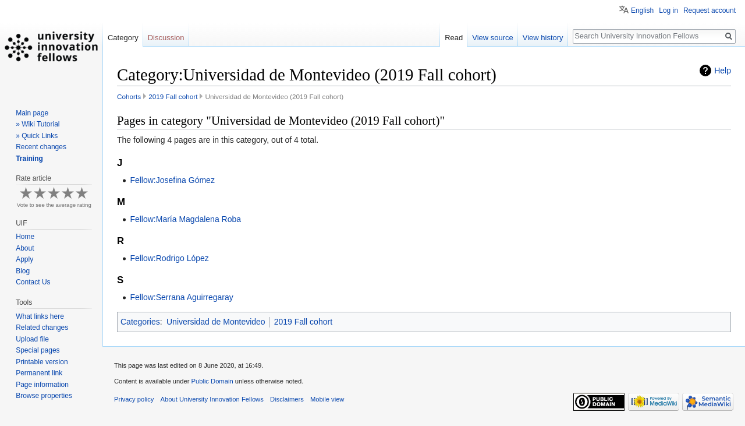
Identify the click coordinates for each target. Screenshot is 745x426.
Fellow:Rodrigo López (169, 258)
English (642, 10)
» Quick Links (37, 136)
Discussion (166, 37)
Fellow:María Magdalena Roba (185, 219)
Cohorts (129, 96)
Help (722, 70)
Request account (709, 10)
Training (29, 158)
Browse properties (44, 396)
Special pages (37, 350)
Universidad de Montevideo (215, 321)
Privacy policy (134, 399)
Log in (668, 10)
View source (492, 37)
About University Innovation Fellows (212, 399)
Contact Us (33, 282)
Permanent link (39, 373)
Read (454, 37)
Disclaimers (287, 399)
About (25, 248)
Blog (23, 271)
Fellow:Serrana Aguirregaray (181, 297)
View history (543, 37)
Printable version (42, 362)
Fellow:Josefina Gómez (172, 180)
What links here (40, 316)
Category (123, 37)
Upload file (32, 339)
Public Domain (212, 381)
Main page (32, 113)
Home (25, 237)
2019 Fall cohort (172, 96)
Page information (42, 385)
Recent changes (41, 147)
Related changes (42, 327)
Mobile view (327, 399)
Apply (24, 259)
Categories (140, 321)
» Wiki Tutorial (37, 124)
